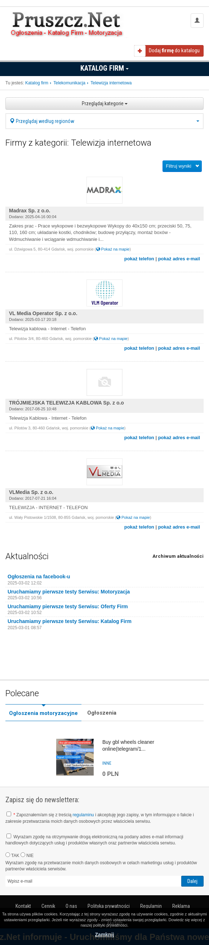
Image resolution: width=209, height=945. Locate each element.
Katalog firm (104, 68)
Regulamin (151, 906)
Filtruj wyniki (178, 166)
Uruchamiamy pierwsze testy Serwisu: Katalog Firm (70, 621)
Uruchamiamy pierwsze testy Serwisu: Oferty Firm (68, 606)
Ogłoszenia (101, 713)
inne (106, 763)
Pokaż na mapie (113, 249)
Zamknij (104, 934)
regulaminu (83, 814)
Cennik (48, 906)
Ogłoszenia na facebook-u (39, 576)
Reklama (181, 906)
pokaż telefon (139, 258)
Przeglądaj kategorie (105, 103)
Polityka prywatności (109, 906)
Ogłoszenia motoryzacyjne (43, 713)
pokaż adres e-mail (179, 258)
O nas (71, 906)
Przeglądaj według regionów (104, 121)
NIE (27, 855)
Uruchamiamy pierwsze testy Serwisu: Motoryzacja (69, 592)
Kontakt (23, 906)
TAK (12, 855)
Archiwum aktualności (178, 556)
